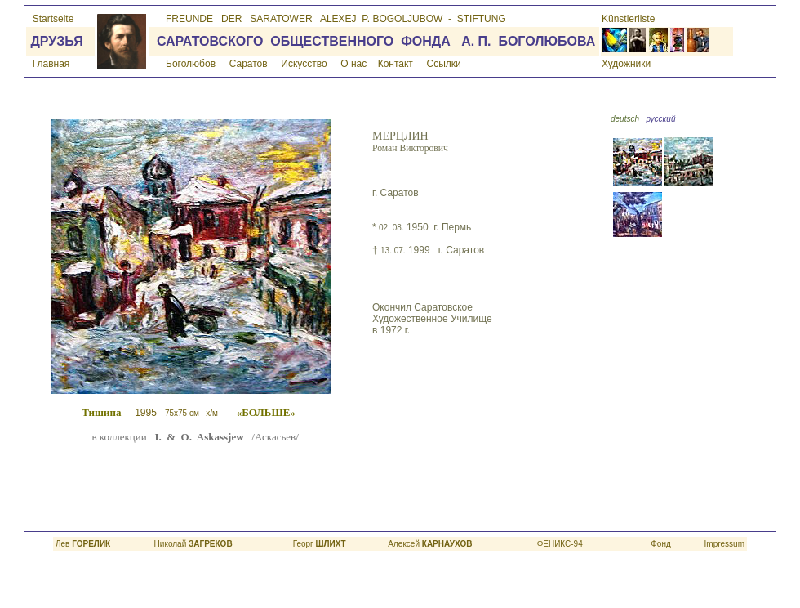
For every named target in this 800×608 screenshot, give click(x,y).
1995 (210, 412)
